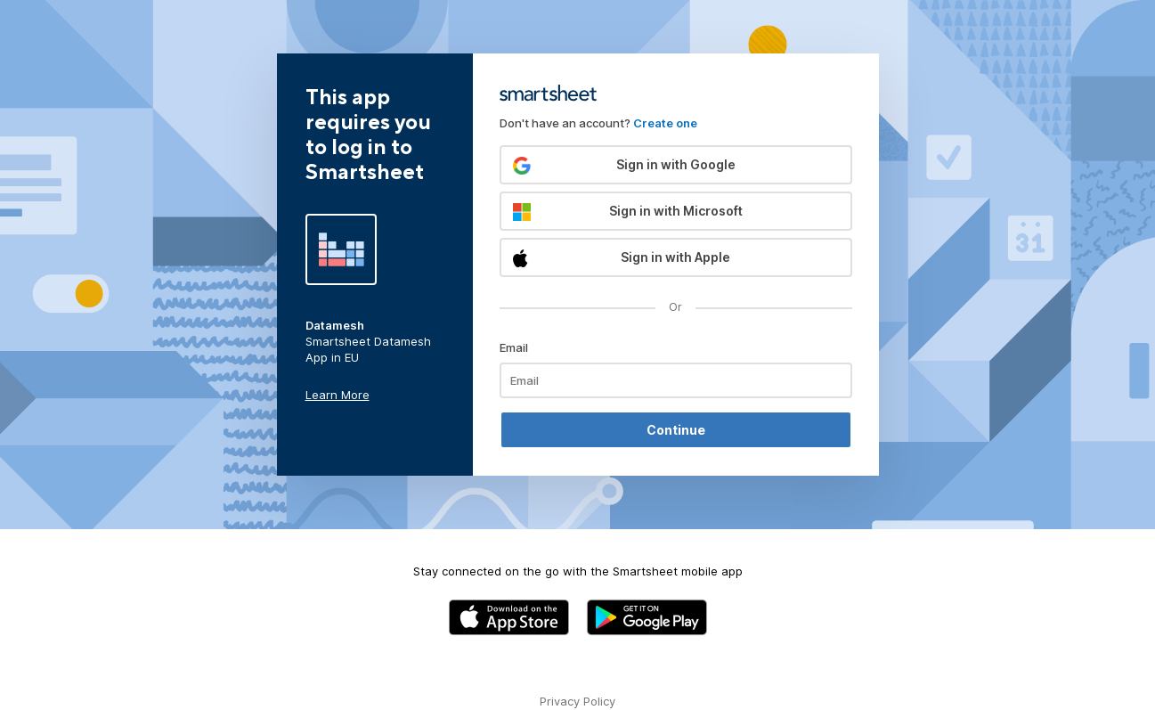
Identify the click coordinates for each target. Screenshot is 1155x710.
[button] (676, 164)
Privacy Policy (577, 701)
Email (514, 347)
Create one (665, 123)
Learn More (337, 395)
